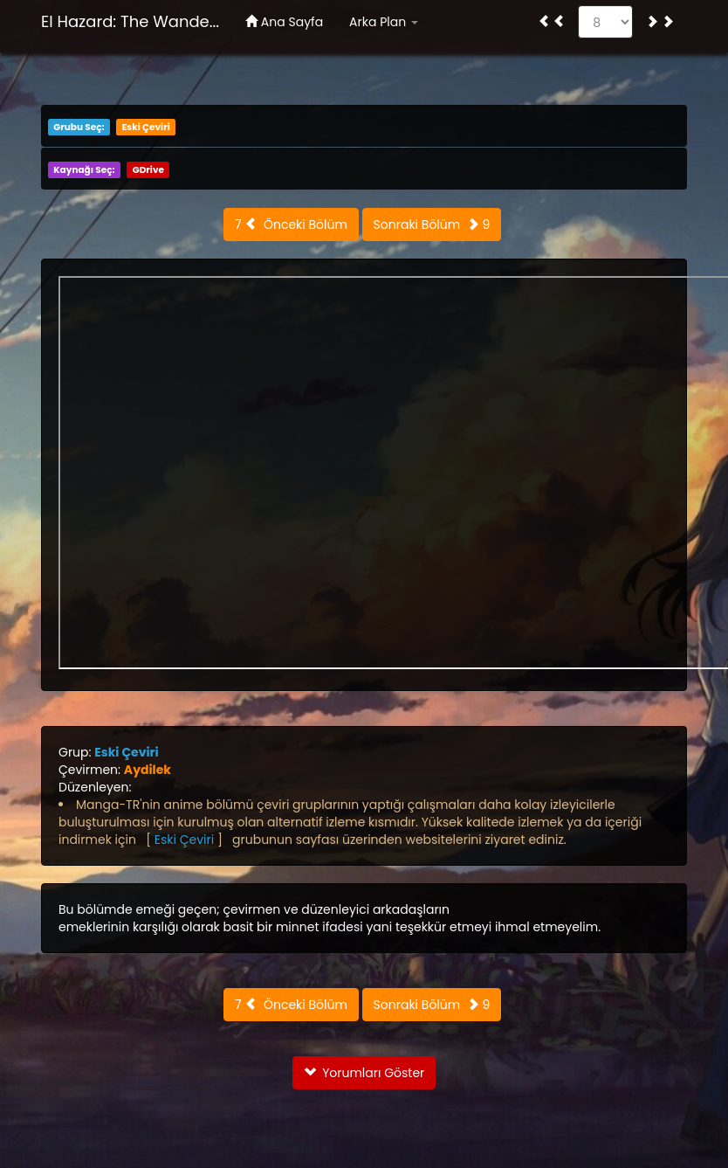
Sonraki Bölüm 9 (432, 224)
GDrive (148, 169)
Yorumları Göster (364, 1073)
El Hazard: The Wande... (130, 21)
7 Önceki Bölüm (291, 224)
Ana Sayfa (284, 22)
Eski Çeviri (146, 127)
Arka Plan (383, 22)
